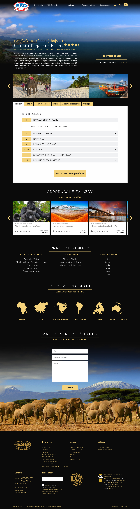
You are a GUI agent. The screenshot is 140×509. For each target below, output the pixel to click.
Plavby (72, 457)
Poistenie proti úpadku (49, 454)
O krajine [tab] (87, 104)
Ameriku (106, 484)
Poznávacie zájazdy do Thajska (70, 262)
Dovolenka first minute (105, 449)
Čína (108, 259)
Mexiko (108, 268)
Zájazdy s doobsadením (50, 461)
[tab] (70, 120)
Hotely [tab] (29, 104)
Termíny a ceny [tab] (42, 104)
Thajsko (108, 271)
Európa (99, 320)
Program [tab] (18, 104)
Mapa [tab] (55, 104)
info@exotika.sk (24, 483)
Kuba (108, 265)
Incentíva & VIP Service (49, 464)
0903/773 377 (27, 478)
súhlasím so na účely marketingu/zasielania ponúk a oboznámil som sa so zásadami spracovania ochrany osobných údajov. (52, 489)
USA (108, 274)
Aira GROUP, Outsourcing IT (120, 506)
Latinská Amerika (80, 320)
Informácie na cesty (48, 459)
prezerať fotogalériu (116, 94)
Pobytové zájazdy (89, 5)
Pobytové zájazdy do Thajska (70, 265)
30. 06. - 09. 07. (100, 231)
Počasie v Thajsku (31, 265)
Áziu (122, 478)
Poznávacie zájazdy (70, 5)
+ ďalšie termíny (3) (99, 233)
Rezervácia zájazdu (112, 56)
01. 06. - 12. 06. (24, 231)
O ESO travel (46, 447)
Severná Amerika (60, 320)
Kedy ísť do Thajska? (31, 268)
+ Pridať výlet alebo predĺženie (70, 173)
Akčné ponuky (52, 5)
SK (125, 5)
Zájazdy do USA (75, 459)
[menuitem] (21, 6)
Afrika (22, 320)
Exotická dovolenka (104, 447)
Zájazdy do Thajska (70, 259)
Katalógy (45, 452)
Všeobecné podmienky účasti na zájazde (55, 466)
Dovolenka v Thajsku (31, 259)
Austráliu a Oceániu (110, 480)
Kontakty (45, 449)
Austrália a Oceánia (118, 320)
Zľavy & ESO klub (47, 457)
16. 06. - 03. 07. (62, 231)
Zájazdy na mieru (75, 454)
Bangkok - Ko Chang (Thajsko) (38, 40)
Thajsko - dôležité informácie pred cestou (31, 262)
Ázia (41, 320)
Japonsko (108, 262)
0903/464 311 (27, 481)
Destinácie (38, 5)
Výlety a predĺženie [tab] (71, 104)
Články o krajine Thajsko (31, 271)
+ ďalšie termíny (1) (23, 233)
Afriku (106, 488)
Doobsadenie (105, 5)
